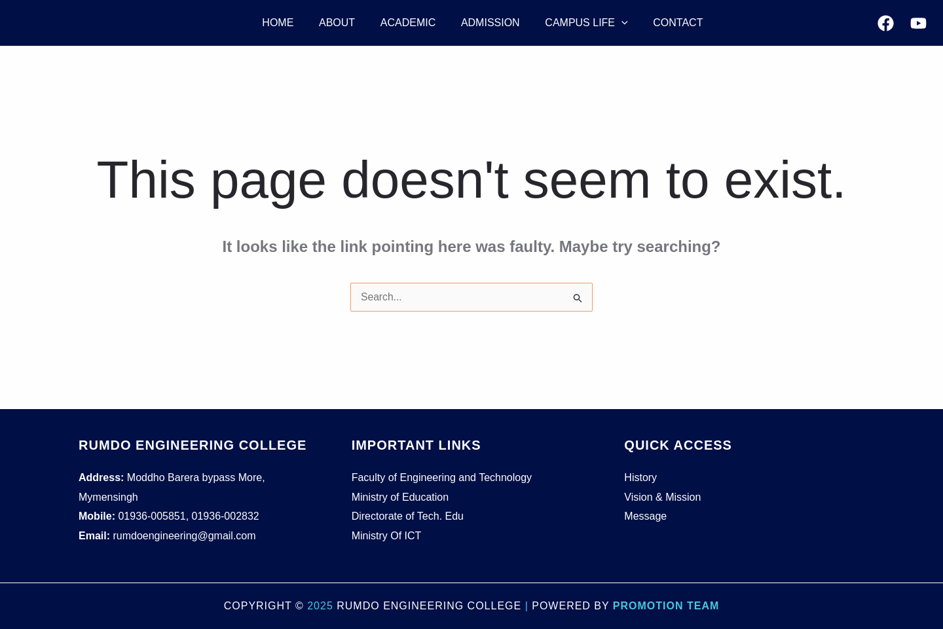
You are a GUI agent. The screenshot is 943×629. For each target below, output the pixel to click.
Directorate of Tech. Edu (408, 516)
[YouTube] (918, 23)
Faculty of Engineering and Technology (442, 477)
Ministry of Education (400, 497)
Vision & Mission (662, 497)
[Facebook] (886, 23)
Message (645, 516)
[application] (603, 23)
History (640, 477)
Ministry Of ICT (387, 535)
